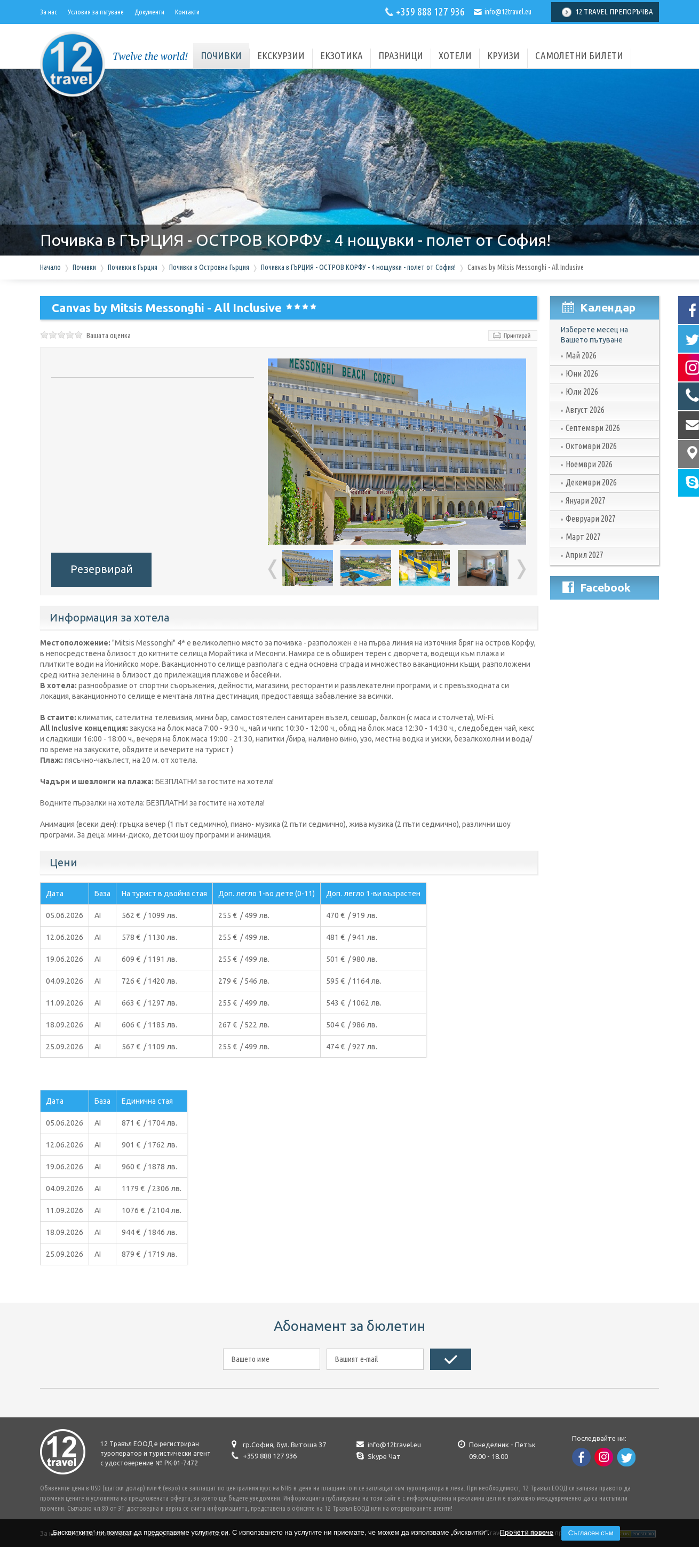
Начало (50, 267)
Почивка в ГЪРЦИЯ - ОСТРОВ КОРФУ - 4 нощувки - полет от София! (358, 267)
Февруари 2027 (591, 518)
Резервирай (101, 569)
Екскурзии (281, 55)
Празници (400, 55)
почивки (221, 55)
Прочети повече (526, 1532)
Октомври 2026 (591, 446)
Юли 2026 (582, 391)
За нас (48, 11)
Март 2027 (583, 536)
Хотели (455, 55)
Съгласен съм (591, 1533)
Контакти (187, 11)
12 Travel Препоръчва (614, 11)
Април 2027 (584, 555)
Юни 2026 (582, 373)
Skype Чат (384, 1456)
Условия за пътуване (96, 11)
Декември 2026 (591, 482)
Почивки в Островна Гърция (209, 267)
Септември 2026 (593, 428)
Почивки (84, 267)
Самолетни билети (579, 55)
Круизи (503, 55)
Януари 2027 (586, 500)
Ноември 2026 (589, 464)
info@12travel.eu (507, 11)
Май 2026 (581, 355)
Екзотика (341, 55)
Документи (149, 11)
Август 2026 (585, 409)
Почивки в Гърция (132, 267)
